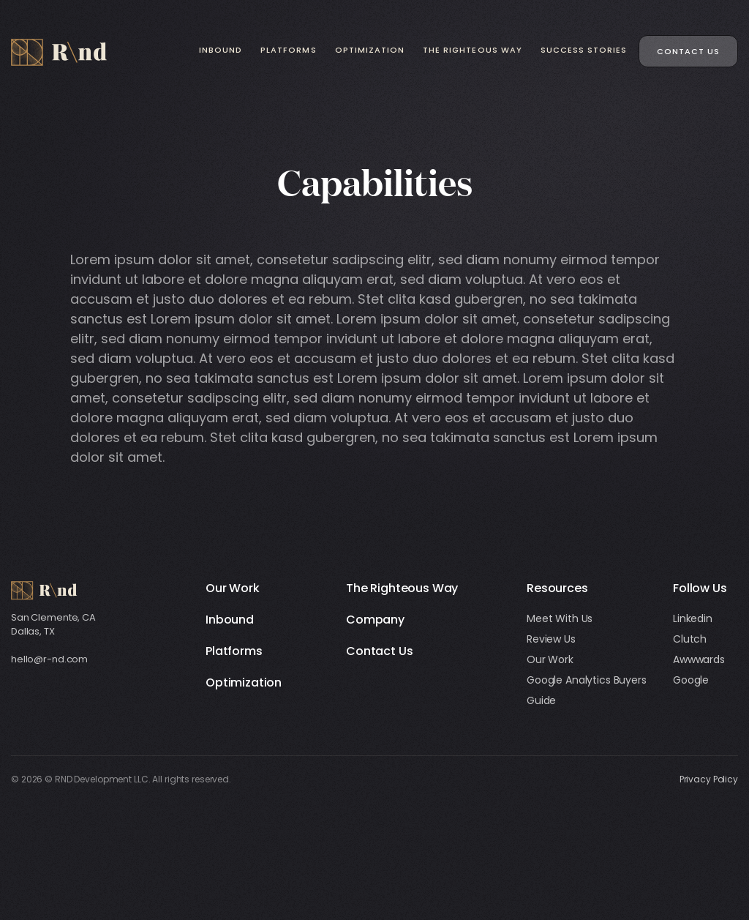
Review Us (551, 639)
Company (375, 619)
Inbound (220, 50)
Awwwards (699, 659)
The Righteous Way (472, 50)
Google (691, 680)
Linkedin (692, 618)
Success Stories (584, 50)
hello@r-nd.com (49, 659)
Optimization (370, 50)
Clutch (690, 639)
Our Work (233, 588)
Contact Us (688, 51)
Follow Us (700, 588)
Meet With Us (559, 618)
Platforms (288, 50)
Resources (557, 588)
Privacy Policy (709, 779)
